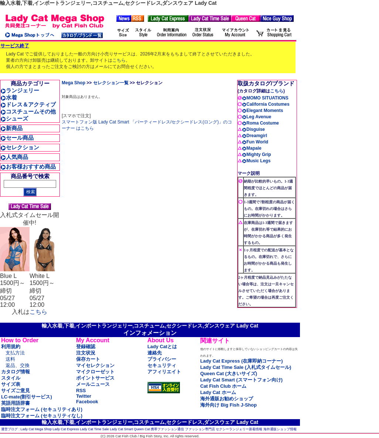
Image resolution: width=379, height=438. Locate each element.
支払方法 (15, 353)
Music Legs (256, 160)
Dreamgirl (254, 135)
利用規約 (10, 346)
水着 (8, 97)
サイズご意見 (15, 390)
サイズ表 (10, 384)
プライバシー (161, 359)
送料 (10, 359)
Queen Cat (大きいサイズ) (228, 373)
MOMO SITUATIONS (265, 98)
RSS (81, 390)
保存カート (88, 359)
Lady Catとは (162, 346)
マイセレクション (95, 365)
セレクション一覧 (111, 82)
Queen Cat (142, 429)
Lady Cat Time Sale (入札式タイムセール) (245, 367)
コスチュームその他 (28, 111)
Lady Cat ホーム (218, 392)
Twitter (83, 396)
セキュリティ (161, 365)
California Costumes (266, 104)
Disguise (253, 129)
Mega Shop (73, 82)
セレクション (19, 147)
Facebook (87, 401)
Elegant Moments (262, 110)
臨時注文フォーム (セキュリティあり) (41, 409)
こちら (119, 60)
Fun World (255, 142)
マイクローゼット (95, 371)
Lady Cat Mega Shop (36, 429)
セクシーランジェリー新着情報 (239, 429)
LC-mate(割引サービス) (26, 397)
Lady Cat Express (66, 429)
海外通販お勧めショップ (226, 398)
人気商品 (14, 157)
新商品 (11, 128)
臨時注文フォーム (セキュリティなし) (41, 415)
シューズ (14, 118)
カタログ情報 (15, 371)
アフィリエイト (164, 371)
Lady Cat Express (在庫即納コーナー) (241, 361)
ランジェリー (19, 90)
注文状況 (85, 353)
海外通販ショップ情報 (280, 429)
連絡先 (154, 353)
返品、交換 (18, 365)
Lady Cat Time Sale (94, 429)
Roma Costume (260, 123)
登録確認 (85, 346)
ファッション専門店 (200, 429)
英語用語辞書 (15, 403)
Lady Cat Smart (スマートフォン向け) (241, 380)
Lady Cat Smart (121, 429)
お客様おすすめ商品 (28, 166)
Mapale (252, 148)
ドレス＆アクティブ (28, 104)
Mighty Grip (256, 154)
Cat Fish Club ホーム (223, 386)
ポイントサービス (95, 378)
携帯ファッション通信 (167, 429)
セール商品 (17, 138)
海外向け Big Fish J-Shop (228, 405)
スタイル (10, 378)
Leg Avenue (256, 116)
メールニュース (93, 384)
